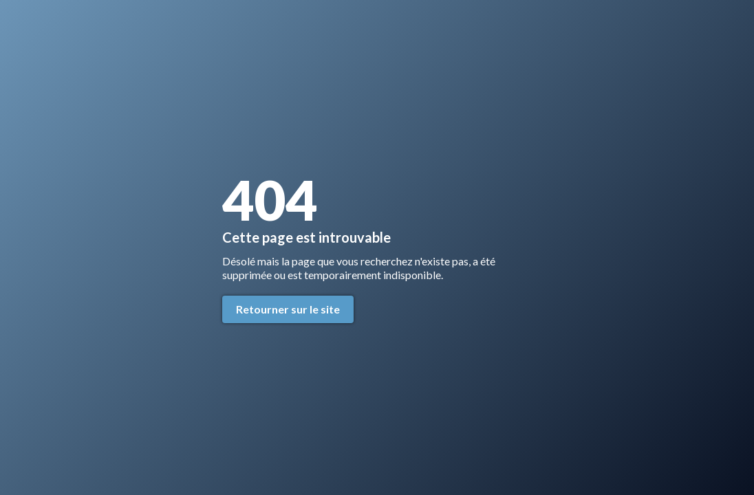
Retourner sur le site (288, 309)
